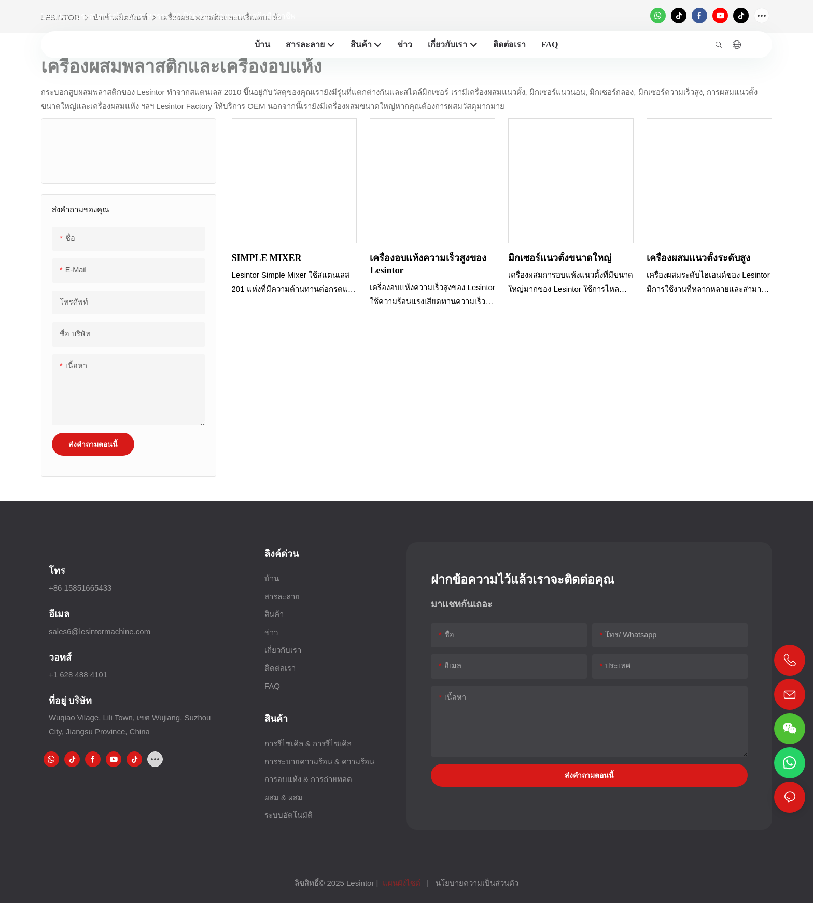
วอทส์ (60, 657)
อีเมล (59, 613)
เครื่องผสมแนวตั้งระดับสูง (698, 257)
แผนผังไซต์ (402, 883)
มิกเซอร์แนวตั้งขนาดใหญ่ (559, 257)
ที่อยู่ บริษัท (70, 700)
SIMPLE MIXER (267, 257)
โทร (57, 570)
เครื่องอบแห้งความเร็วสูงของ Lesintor (428, 263)
